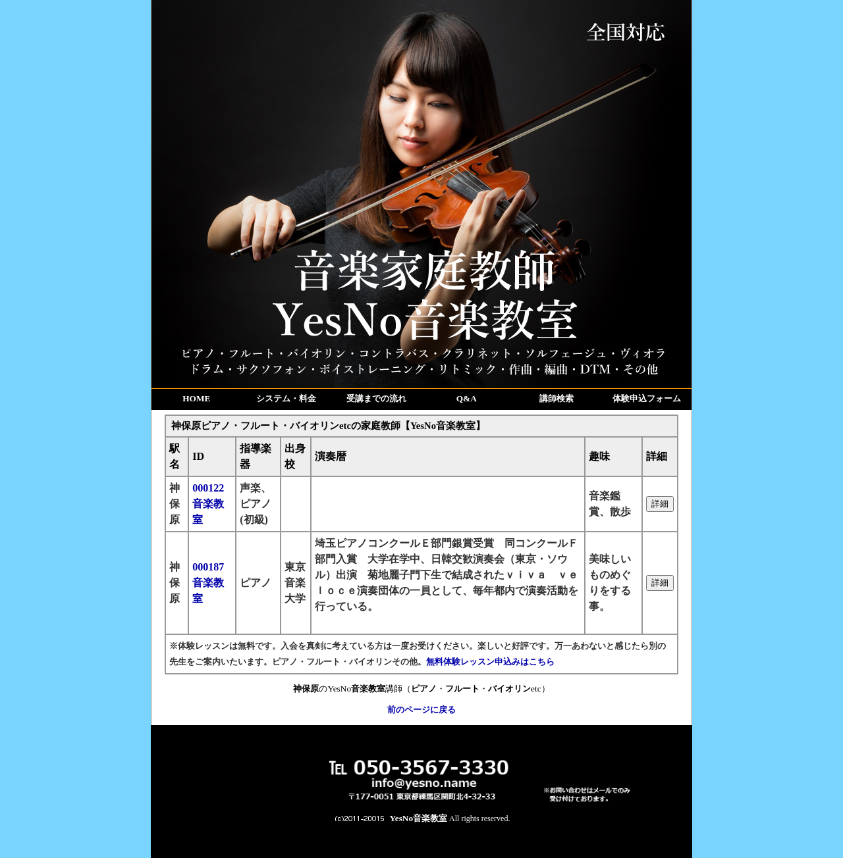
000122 (208, 503)
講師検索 (556, 398)
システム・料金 (286, 398)
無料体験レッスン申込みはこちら (490, 662)
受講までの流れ (376, 398)
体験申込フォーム (646, 398)
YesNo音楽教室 (419, 818)
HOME (196, 398)
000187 (208, 582)
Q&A (466, 398)
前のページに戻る (421, 710)
